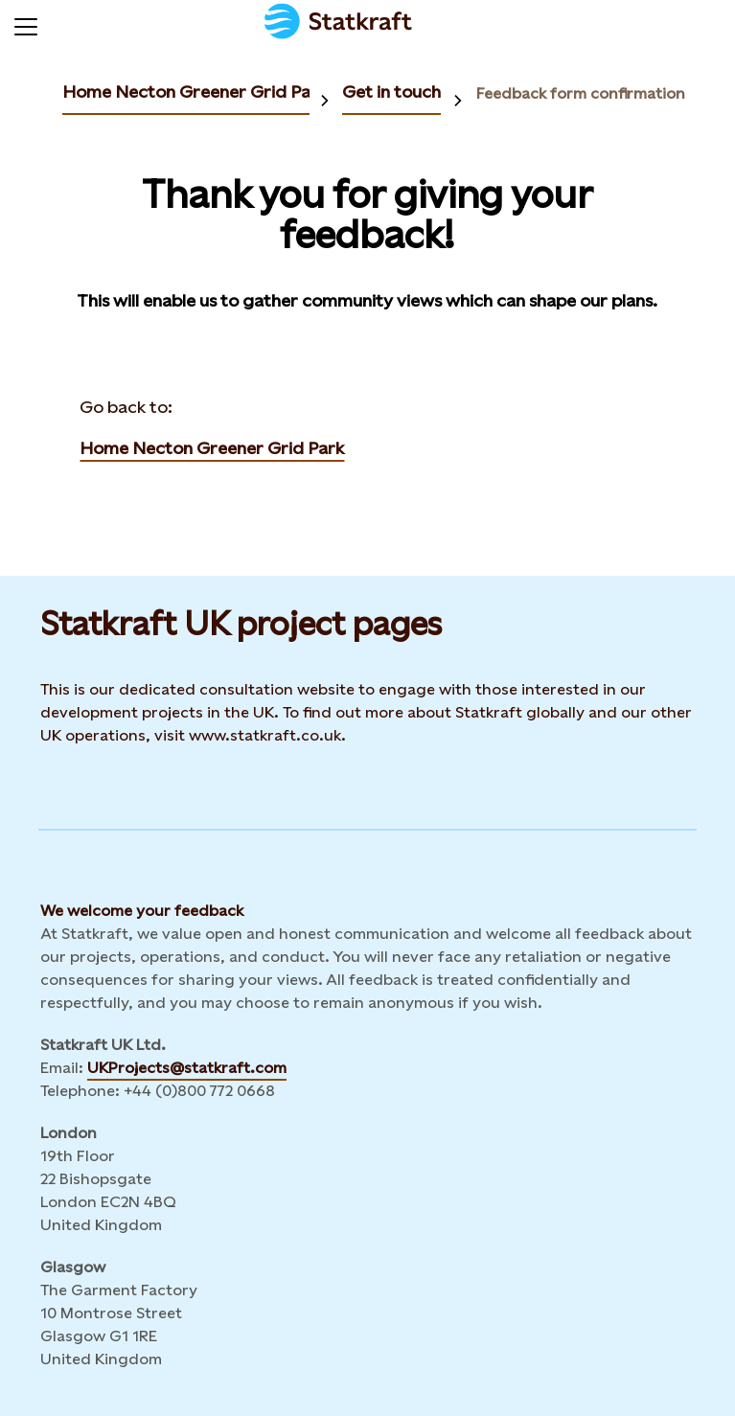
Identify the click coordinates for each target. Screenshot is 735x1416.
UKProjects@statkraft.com (187, 1068)
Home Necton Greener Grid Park (194, 91)
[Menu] (26, 24)
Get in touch (391, 91)
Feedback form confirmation (580, 93)
